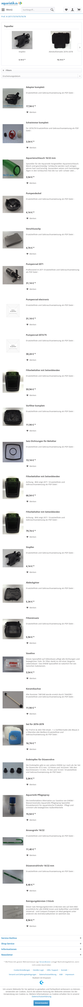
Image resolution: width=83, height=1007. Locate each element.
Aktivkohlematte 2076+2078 (61, 51)
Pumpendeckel (33, 193)
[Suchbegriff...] (38, 9)
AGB (60, 974)
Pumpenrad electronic (37, 299)
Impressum (69, 974)
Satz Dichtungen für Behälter (41, 441)
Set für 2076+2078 (35, 724)
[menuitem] (7, 9)
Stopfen (22, 51)
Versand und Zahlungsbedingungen (22, 974)
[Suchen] (52, 9)
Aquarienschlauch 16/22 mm (41, 158)
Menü (7, 9)
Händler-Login (38, 970)
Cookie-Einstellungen (22, 970)
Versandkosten (45, 962)
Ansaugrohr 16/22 (35, 830)
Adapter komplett (35, 87)
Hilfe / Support (52, 970)
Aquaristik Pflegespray (37, 795)
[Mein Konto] (72, 9)
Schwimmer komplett (37, 122)
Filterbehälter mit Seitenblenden (43, 370)
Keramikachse (33, 688)
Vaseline (30, 653)
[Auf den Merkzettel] (31, 112)
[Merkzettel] (66, 9)
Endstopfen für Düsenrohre (40, 759)
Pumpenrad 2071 (34, 264)
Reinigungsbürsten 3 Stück (40, 901)
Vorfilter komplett (35, 405)
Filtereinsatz (32, 618)
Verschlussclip (33, 228)
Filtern (7, 70)
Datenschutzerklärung (47, 974)
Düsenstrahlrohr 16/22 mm (40, 865)
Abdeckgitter (32, 582)
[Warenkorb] (78, 9)
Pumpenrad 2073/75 (36, 335)
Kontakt (64, 970)
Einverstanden (41, 1003)
